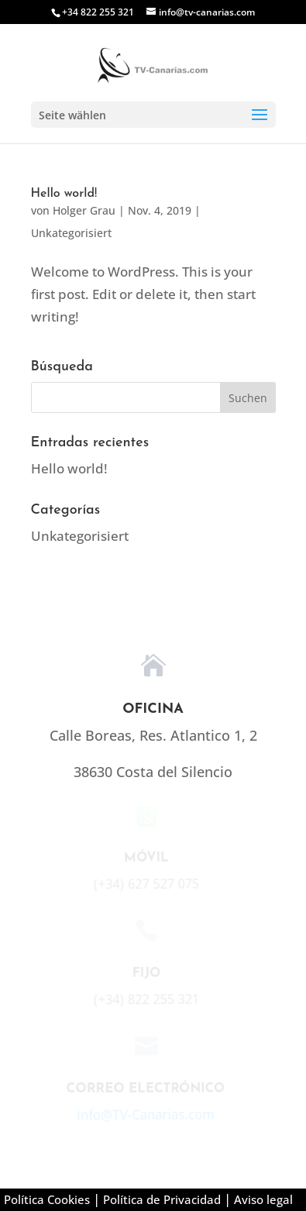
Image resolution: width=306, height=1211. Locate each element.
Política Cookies (47, 1199)
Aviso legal (263, 1199)
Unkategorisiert (71, 232)
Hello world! (64, 193)
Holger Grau (84, 210)
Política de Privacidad (162, 1199)
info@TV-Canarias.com (143, 1114)
